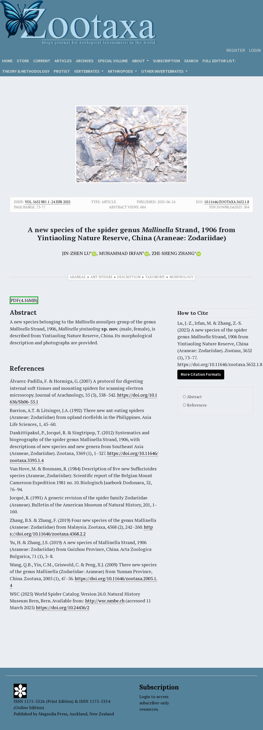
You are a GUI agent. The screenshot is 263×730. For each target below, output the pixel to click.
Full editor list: (219, 60)
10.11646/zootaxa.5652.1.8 (226, 201)
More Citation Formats (201, 374)
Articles (63, 60)
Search (191, 60)
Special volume (113, 60)
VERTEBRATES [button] (87, 71)
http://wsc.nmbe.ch (104, 601)
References (197, 405)
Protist (62, 71)
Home (7, 60)
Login (255, 50)
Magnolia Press (53, 714)
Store (23, 60)
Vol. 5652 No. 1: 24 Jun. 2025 (47, 201)
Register (235, 50)
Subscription (166, 60)
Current (41, 60)
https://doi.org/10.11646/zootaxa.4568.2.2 (81, 530)
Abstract (194, 396)
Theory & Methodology (26, 71)
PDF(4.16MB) (23, 300)
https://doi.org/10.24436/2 (62, 607)
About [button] (139, 60)
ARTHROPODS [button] (121, 71)
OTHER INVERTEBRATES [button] (162, 71)
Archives (85, 60)
